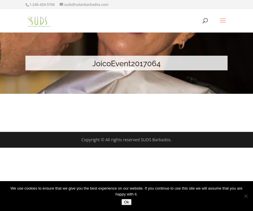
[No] (246, 196)
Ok (126, 202)
